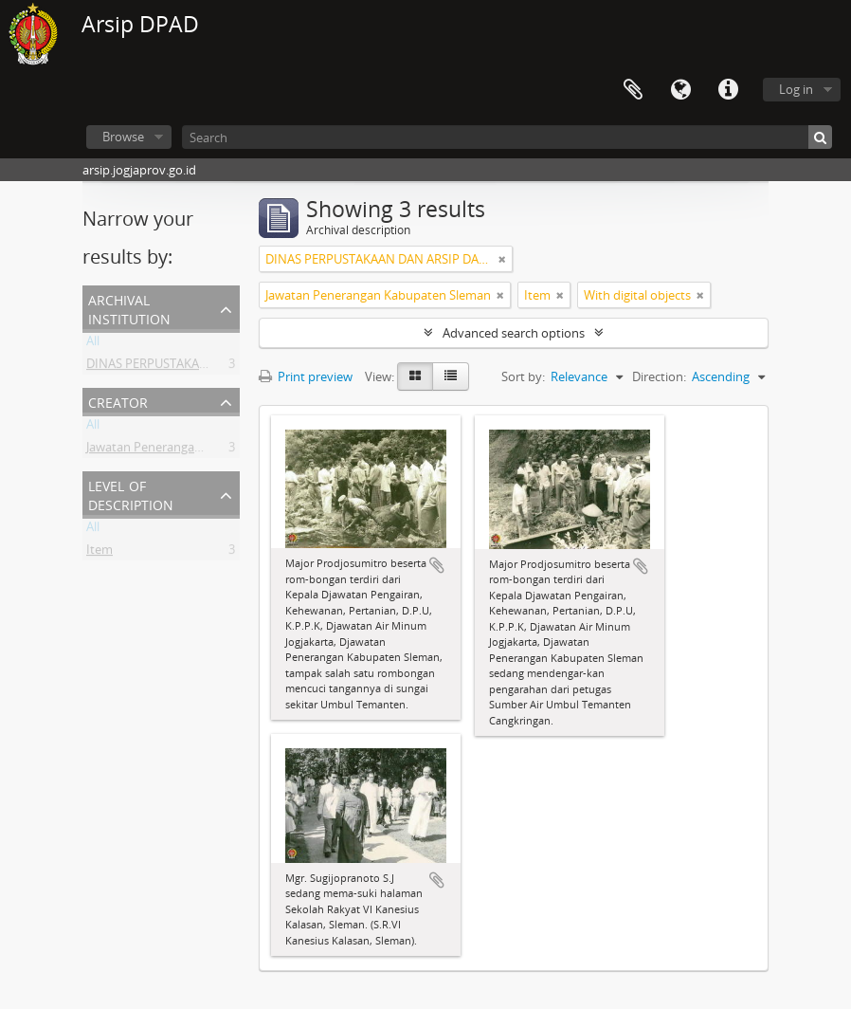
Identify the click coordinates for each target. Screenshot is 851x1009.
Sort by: (523, 376)
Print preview (306, 376)
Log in (796, 89)
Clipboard (633, 90)
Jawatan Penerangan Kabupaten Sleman (199, 450)
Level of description (130, 493)
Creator (118, 400)
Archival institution (129, 307)
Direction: (659, 376)
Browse (123, 136)
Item (99, 552)
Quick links (727, 90)
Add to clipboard (436, 565)
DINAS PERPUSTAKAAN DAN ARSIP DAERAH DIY (219, 367)
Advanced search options (514, 332)
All (93, 344)
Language (680, 90)
